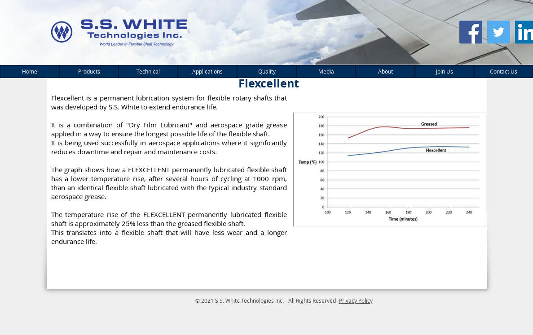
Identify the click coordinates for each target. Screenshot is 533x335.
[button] (89, 71)
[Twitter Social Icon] (498, 32)
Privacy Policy (356, 300)
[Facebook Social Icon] (470, 32)
